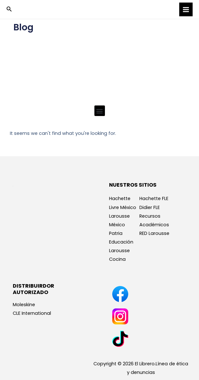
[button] (9, 9)
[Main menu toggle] (186, 9)
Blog (23, 27)
